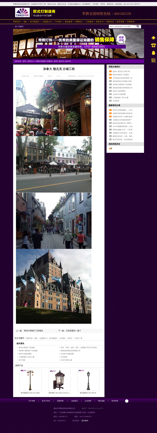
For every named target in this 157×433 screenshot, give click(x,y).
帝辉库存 (131, 22)
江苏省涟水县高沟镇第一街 (122, 78)
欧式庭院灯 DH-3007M (88, 393)
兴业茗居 (64, 357)
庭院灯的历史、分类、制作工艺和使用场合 (128, 136)
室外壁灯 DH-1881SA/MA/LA (59, 393)
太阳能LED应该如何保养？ (122, 120)
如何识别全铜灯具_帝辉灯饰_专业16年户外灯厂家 (131, 123)
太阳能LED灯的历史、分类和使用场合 (126, 133)
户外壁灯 (58, 22)
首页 (24, 61)
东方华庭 (22, 360)
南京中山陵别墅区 (25, 354)
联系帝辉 (120, 22)
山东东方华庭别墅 (67, 354)
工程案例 (89, 22)
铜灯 (25, 22)
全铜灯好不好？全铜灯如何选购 (124, 117)
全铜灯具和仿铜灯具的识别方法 (124, 113)
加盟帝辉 (60, 401)
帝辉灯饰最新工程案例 (44, 61)
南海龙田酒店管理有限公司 (70, 351)
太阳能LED (47, 22)
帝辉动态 (110, 22)
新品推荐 (68, 22)
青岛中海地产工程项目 (33, 331)
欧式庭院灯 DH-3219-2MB (30, 393)
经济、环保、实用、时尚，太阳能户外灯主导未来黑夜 (80, 347)
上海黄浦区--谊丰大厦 (27, 357)
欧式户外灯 (46, 401)
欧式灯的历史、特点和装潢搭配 (124, 139)
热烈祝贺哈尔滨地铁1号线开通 (124, 81)
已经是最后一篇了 (73, 331)
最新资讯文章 (114, 105)
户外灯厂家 (78, 338)
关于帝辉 (32, 401)
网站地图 (101, 401)
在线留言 (74, 401)
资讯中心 (31, 61)
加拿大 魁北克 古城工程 (62, 61)
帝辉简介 (79, 22)
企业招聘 (88, 401)
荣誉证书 (100, 22)
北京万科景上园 (66, 360)
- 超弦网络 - (85, 421)
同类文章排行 (114, 67)
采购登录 (136, 4)
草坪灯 (70, 338)
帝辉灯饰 (29, 338)
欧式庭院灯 (35, 22)
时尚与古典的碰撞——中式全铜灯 (125, 110)
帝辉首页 (17, 22)
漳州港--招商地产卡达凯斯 (28, 351)
